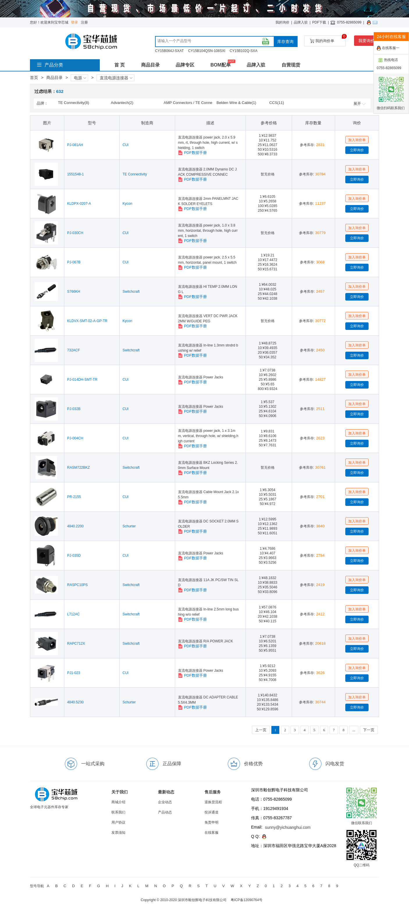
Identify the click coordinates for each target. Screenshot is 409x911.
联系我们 (118, 812)
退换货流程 (213, 802)
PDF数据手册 (192, 152)
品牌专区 (185, 64)
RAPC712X (76, 644)
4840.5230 (75, 702)
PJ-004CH (75, 438)
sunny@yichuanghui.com (288, 827)
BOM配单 (220, 64)
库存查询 (285, 41)
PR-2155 (74, 497)
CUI (125, 145)
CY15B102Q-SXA (243, 51)
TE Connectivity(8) (73, 102)
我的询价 (282, 22)
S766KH (73, 292)
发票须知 (118, 833)
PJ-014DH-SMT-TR (82, 380)
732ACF (73, 350)
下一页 (368, 730)
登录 (74, 22)
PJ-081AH (75, 145)
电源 (80, 78)
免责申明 (211, 822)
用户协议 (118, 822)
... (353, 730)
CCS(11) (276, 102)
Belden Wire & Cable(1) (236, 102)
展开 (359, 103)
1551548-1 (75, 174)
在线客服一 (388, 48)
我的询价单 (328, 39)
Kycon (127, 204)
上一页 (260, 730)
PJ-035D (74, 556)
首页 (34, 77)
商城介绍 (118, 802)
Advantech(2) (122, 102)
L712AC (73, 614)
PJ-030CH (75, 233)
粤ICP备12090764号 (246, 900)
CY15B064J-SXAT (169, 51)
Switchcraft (131, 292)
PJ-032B (74, 409)
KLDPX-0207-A (79, 204)
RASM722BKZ (78, 468)
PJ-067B (74, 262)
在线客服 (211, 833)
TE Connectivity (134, 174)
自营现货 (291, 64)
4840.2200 (75, 526)
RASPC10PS (77, 585)
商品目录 (150, 64)
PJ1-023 (73, 673)
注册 (84, 22)
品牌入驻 (301, 22)
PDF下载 (319, 22)
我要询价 (366, 40)
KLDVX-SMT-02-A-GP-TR (87, 321)
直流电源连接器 (116, 78)
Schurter (129, 526)
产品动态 (165, 812)
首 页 (119, 64)
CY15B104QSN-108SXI (206, 51)
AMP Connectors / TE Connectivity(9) (188, 103)
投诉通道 (211, 812)
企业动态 (165, 802)
